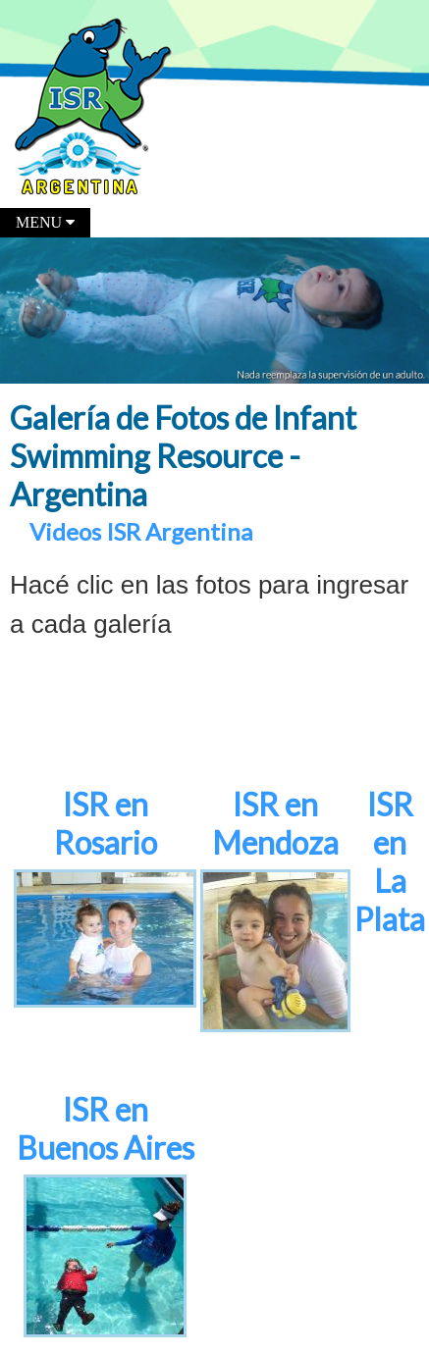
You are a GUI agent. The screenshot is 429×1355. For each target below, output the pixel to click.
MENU (45, 222)
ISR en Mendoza (275, 823)
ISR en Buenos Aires (105, 1128)
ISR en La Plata (389, 861)
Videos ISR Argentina (140, 531)
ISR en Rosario (105, 823)
